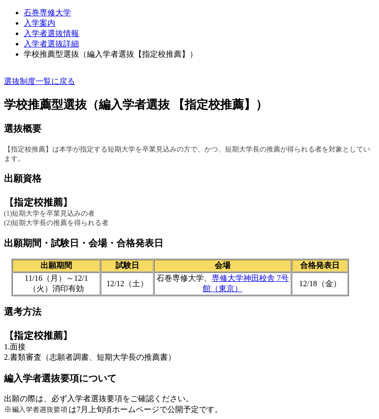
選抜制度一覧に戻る (39, 81)
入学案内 (39, 23)
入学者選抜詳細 (51, 43)
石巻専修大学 (47, 12)
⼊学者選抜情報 (51, 33)
